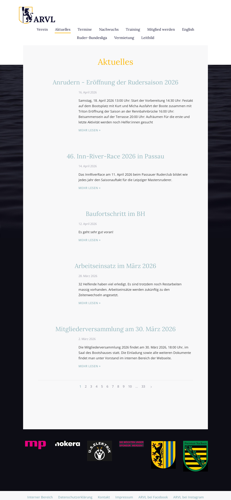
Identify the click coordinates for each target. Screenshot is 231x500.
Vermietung (124, 37)
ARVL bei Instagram (188, 497)
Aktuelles (62, 29)
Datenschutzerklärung (75, 497)
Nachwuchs (109, 29)
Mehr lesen (88, 130)
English (188, 29)
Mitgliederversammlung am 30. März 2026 (115, 329)
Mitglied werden (161, 29)
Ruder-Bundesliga (92, 37)
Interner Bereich (40, 497)
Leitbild (147, 37)
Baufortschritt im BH (115, 214)
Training (133, 29)
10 (130, 386)
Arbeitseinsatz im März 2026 (115, 266)
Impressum (124, 497)
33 (143, 386)
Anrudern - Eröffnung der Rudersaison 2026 (115, 82)
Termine (85, 29)
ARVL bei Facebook (153, 497)
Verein (42, 29)
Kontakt (104, 497)
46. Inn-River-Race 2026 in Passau (115, 156)
